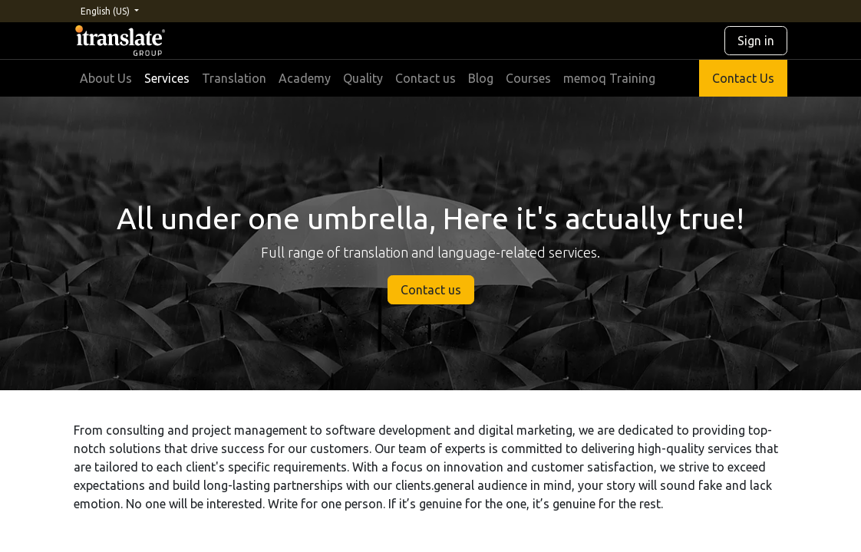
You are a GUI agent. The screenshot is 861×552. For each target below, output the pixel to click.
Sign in (755, 41)
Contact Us (743, 78)
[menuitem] (106, 78)
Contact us (431, 290)
